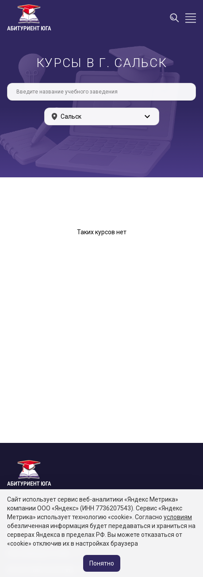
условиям (178, 517)
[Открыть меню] (190, 18)
